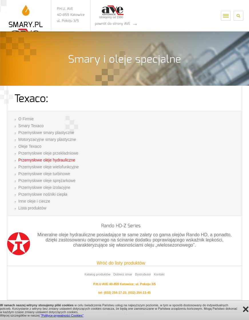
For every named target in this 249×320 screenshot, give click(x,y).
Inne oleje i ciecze (34, 201)
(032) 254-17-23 (115, 292)
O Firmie (26, 119)
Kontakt (159, 274)
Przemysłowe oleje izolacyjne (44, 187)
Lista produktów (32, 208)
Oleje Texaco (29, 146)
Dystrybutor (143, 274)
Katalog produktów (97, 274)
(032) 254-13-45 (139, 292)
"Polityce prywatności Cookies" (62, 315)
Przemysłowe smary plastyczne (46, 132)
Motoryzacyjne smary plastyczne (47, 139)
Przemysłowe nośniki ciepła (42, 194)
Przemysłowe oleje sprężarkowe (46, 180)
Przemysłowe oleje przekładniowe (48, 153)
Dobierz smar (122, 274)
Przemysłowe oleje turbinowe (44, 173)
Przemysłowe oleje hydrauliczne (46, 160)
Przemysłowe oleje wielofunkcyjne (48, 167)
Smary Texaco (30, 125)
